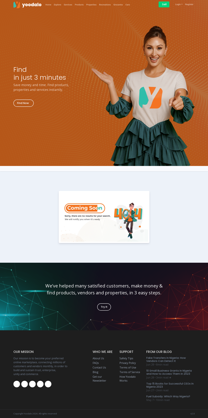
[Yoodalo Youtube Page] (40, 384)
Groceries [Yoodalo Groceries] (118, 4)
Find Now (23, 103)
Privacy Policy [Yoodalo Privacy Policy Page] (127, 363)
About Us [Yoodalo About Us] (98, 358)
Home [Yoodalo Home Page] (48, 4)
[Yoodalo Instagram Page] (32, 384)
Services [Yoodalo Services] (68, 4)
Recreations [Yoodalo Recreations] (105, 4)
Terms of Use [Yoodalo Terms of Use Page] (127, 367)
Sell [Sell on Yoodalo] (164, 4)
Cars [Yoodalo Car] (128, 4)
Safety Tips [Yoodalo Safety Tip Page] (126, 358)
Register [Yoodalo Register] (189, 4)
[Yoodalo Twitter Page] (24, 384)
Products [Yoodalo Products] (79, 4)
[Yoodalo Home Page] (27, 4)
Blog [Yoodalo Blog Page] (95, 372)
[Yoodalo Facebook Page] (16, 384)
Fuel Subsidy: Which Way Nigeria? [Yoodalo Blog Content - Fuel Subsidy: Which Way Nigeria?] (168, 396)
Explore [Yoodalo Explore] (57, 4)
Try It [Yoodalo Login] (104, 307)
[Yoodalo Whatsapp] (48, 384)
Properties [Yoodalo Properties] (91, 4)
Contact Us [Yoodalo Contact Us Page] (99, 367)
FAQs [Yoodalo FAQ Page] (96, 363)
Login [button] (178, 4)
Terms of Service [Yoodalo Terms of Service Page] (129, 372)
